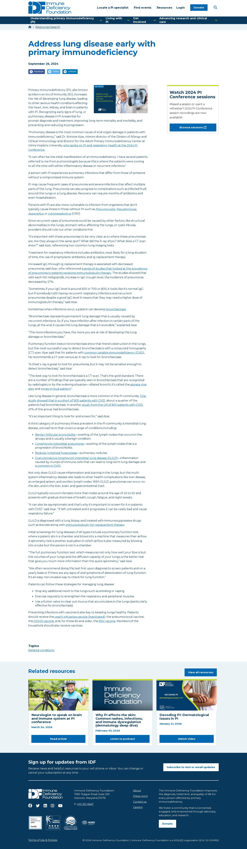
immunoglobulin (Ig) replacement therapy (95, 525)
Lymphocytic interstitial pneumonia (59, 443)
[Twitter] (53, 71)
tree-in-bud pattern (57, 388)
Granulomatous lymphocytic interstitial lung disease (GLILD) (76, 458)
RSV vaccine (106, 621)
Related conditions (41, 650)
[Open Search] (215, 7)
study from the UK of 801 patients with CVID (112, 404)
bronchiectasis (116, 309)
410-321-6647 (85, 804)
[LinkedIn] (70, 71)
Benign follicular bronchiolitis (55, 434)
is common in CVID (48, 465)
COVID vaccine (43, 621)
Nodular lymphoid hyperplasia (56, 453)
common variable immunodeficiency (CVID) (114, 352)
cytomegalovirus (59, 213)
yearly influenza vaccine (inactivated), (80, 616)
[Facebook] (36, 71)
